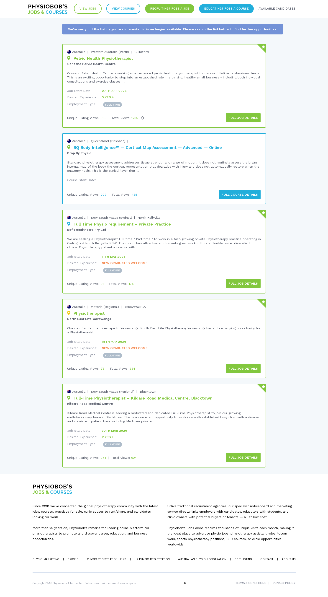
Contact (266, 557)
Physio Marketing (46, 557)
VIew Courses (120, 9)
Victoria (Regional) (105, 305)
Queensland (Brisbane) (108, 140)
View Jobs (84, 9)
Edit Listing (242, 557)
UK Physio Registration (152, 557)
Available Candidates (276, 9)
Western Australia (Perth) (110, 52)
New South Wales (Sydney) (111, 217)
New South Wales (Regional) (112, 390)
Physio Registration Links (106, 557)
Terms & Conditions (250, 581)
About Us (288, 557)
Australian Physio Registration (201, 557)
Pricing (73, 557)
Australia (78, 52)
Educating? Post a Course (225, 9)
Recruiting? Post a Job (167, 9)
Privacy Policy (284, 581)
